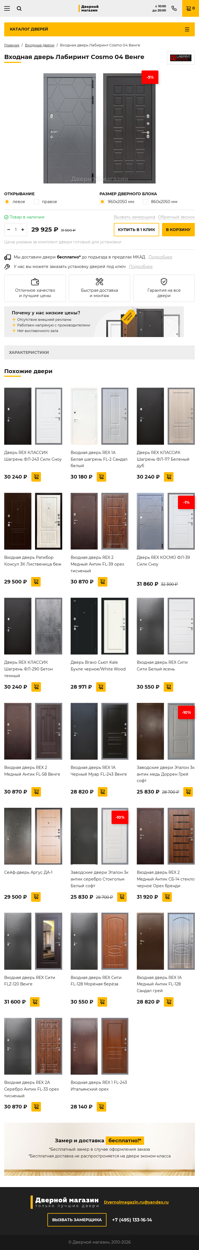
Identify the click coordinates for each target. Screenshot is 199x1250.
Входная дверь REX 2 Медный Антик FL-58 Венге (32, 771)
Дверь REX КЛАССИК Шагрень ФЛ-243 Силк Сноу (33, 456)
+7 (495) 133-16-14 (132, 1220)
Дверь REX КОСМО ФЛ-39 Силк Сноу (163, 561)
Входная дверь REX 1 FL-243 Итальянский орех (99, 1086)
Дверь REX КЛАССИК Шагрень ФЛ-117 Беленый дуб (163, 459)
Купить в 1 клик (136, 229)
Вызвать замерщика (134, 217)
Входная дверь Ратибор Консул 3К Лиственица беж (32, 561)
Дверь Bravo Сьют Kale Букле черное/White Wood (98, 666)
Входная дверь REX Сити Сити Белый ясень (162, 666)
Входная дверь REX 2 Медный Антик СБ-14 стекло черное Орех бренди (166, 879)
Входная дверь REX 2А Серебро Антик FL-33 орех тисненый (31, 1089)
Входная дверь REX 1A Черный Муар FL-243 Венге (99, 771)
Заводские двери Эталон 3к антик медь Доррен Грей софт (166, 774)
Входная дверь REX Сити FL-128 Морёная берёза (96, 981)
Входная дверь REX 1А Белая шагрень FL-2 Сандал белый (99, 459)
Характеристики (29, 352)
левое (14, 201)
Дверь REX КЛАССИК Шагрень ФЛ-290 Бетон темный (28, 669)
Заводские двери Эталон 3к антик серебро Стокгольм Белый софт (99, 879)
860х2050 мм (160, 201)
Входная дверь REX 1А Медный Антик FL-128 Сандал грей (159, 984)
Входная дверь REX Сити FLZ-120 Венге (29, 981)
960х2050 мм (117, 201)
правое (45, 201)
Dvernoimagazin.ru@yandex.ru (136, 1202)
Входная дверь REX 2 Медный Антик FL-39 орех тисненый (97, 564)
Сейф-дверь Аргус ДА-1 (28, 872)
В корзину (178, 229)
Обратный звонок (176, 217)
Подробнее (160, 257)
